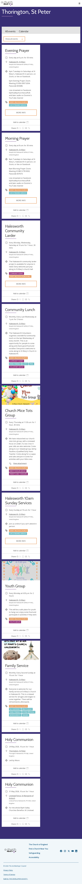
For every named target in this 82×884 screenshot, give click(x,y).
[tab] (21, 122)
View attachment (20, 463)
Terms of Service (9, 875)
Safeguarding (34, 853)
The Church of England (38, 844)
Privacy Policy (8, 870)
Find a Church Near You (38, 849)
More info (21, 112)
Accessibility (34, 857)
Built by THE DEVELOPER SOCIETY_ (15, 879)
